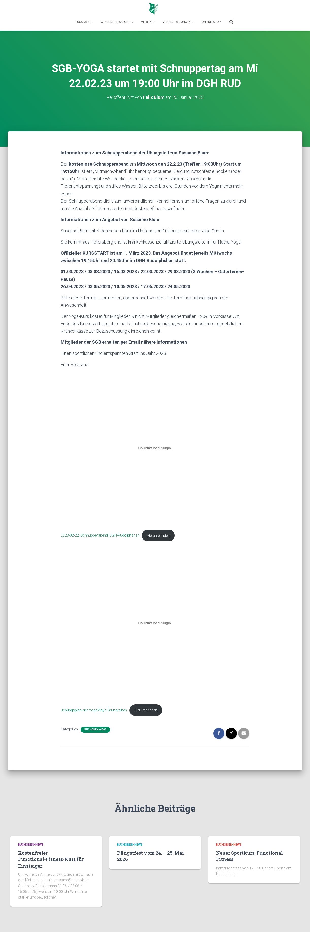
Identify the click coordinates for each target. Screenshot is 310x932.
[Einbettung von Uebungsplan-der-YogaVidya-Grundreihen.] (155, 623)
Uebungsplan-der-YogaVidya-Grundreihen (94, 710)
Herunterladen (158, 535)
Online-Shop (211, 22)
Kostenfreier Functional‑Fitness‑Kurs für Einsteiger (51, 859)
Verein (148, 22)
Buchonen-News (95, 730)
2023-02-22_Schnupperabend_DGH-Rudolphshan (100, 535)
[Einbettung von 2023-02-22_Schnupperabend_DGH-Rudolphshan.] (155, 448)
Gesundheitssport (117, 22)
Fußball (84, 22)
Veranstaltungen (178, 22)
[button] (92, 22)
